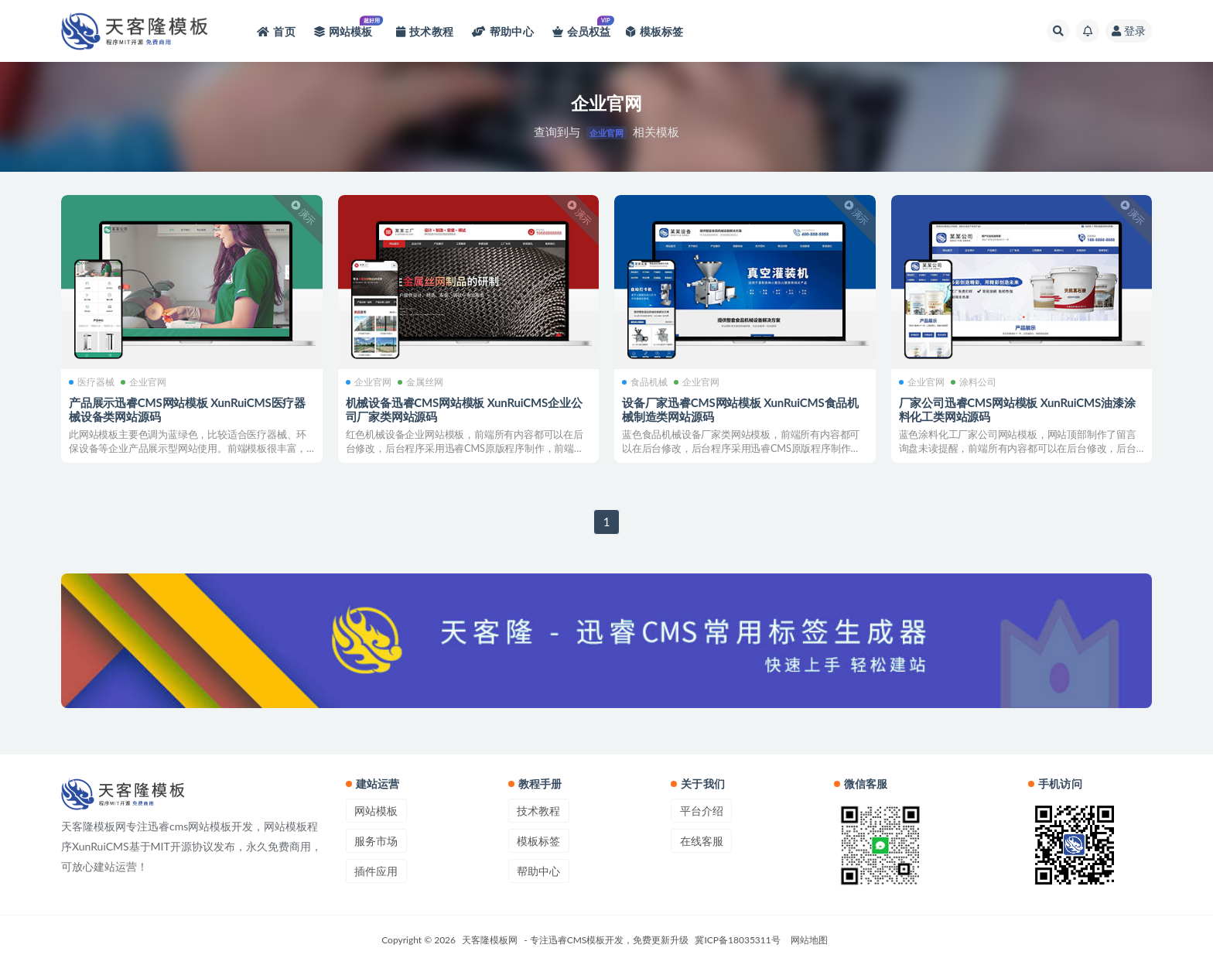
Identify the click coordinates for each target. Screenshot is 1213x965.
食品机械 (645, 382)
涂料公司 (973, 382)
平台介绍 (701, 810)
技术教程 (538, 810)
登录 (1129, 30)
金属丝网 (420, 382)
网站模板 (376, 810)
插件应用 (376, 871)
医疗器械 (91, 382)
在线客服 (701, 840)
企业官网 (143, 382)
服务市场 (376, 840)
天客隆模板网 (490, 940)
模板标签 (538, 840)
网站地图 (809, 940)
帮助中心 (538, 871)
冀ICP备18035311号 (737, 940)
